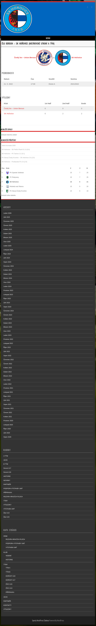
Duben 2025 (8, 233)
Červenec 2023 (9, 311)
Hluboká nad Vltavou (15, 186)
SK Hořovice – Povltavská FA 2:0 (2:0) (14, 162)
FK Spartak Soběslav (15, 173)
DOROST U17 (10, 580)
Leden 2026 (7, 213)
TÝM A (8, 568)
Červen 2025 (8, 225)
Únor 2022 (7, 380)
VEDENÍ (8, 556)
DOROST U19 (10, 576)
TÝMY (6, 501)
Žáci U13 (7, 513)
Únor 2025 (7, 242)
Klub (7, 168)
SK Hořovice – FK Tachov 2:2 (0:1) (13, 154)
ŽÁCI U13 (9, 588)
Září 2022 (7, 351)
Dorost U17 (7, 468)
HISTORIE (7, 476)
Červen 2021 (8, 412)
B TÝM (6, 464)
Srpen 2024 (7, 262)
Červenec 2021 (9, 408)
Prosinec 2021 (8, 388)
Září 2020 (7, 433)
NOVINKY (7, 480)
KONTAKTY (8, 605)
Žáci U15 (7, 517)
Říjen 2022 (7, 347)
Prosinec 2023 (8, 290)
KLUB (5, 552)
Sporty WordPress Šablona (40, 620)
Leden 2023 (7, 335)
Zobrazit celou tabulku (8, 195)
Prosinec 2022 (8, 339)
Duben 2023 (8, 323)
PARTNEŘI (7, 484)
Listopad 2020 (8, 425)
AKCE (6, 460)
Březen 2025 (8, 237)
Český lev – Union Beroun (14, 108)
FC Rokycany (12, 177)
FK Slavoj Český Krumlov (16, 191)
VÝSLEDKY (7, 505)
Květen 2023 (8, 319)
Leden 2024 (7, 286)
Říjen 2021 (7, 396)
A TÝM (6, 456)
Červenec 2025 (9, 221)
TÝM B (8, 572)
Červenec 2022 (9, 359)
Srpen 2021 (7, 404)
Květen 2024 (8, 270)
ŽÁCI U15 (9, 584)
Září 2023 (7, 303)
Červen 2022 (8, 364)
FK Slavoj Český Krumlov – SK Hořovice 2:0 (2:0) (18, 158)
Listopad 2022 (8, 343)
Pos (3, 168)
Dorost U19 (7, 472)
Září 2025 (7, 217)
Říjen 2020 (7, 429)
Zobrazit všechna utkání (9, 135)
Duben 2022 (8, 372)
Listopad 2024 (8, 250)
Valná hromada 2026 (9, 145)
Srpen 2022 (7, 356)
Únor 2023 (7, 331)
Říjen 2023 (7, 298)
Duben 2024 (8, 274)
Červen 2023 (8, 315)
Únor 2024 (7, 282)
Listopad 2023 (8, 294)
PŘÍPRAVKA (8, 492)
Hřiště (5, 536)
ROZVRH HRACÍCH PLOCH (13, 497)
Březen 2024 (8, 278)
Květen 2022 (8, 368)
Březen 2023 (8, 327)
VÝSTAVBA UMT (9, 509)
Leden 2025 (7, 246)
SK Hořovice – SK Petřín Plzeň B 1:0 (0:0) (16, 149)
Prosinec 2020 (8, 421)
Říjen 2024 (7, 254)
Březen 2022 (8, 376)
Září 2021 (7, 400)
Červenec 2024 (9, 266)
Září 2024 (7, 258)
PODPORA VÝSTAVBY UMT (13, 488)
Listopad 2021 (8, 392)
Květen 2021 (8, 417)
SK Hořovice (9, 114)
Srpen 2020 (7, 437)
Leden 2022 (7, 384)
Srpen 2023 (7, 307)
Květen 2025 (8, 229)
